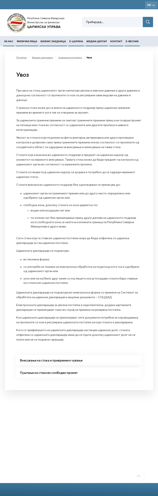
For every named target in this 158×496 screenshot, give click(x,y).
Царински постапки (70, 57)
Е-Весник (132, 41)
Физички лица (27, 41)
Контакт (116, 41)
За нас (8, 41)
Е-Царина (76, 41)
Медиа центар (96, 41)
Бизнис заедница (53, 41)
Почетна (21, 57)
